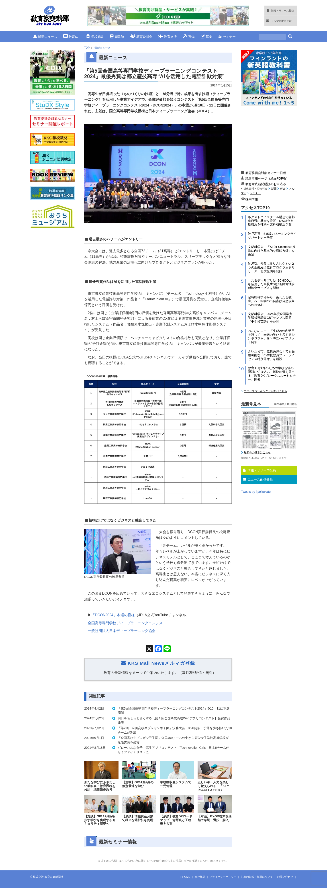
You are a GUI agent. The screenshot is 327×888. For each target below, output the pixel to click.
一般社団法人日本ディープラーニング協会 (121, 631)
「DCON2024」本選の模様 (113, 615)
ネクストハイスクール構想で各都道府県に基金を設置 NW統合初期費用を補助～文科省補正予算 (271, 220)
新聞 (273, 188)
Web (282, 188)
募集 (206, 37)
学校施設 (95, 37)
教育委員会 (141, 37)
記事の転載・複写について (257, 876)
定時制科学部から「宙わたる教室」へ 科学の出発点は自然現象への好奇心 (271, 301)
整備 (188, 37)
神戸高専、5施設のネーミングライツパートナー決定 (272, 235)
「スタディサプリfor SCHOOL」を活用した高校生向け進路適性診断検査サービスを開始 (271, 284)
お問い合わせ (285, 876)
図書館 (117, 37)
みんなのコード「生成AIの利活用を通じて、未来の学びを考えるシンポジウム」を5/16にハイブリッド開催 (271, 336)
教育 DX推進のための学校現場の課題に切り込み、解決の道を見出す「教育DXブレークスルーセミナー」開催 (272, 373)
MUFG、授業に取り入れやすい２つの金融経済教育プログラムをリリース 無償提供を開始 (271, 267)
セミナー (226, 37)
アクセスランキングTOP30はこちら (265, 391)
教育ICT (71, 37)
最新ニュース (45, 37)
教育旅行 (167, 37)
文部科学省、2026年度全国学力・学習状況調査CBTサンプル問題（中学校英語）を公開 (271, 317)
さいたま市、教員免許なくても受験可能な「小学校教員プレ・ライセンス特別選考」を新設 (271, 355)
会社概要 (200, 876)
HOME (186, 876)
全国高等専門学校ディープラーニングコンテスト (127, 623)
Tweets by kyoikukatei (256, 491)
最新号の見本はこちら (257, 452)
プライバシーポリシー (223, 876)
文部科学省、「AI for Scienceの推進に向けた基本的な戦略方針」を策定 (271, 250)
